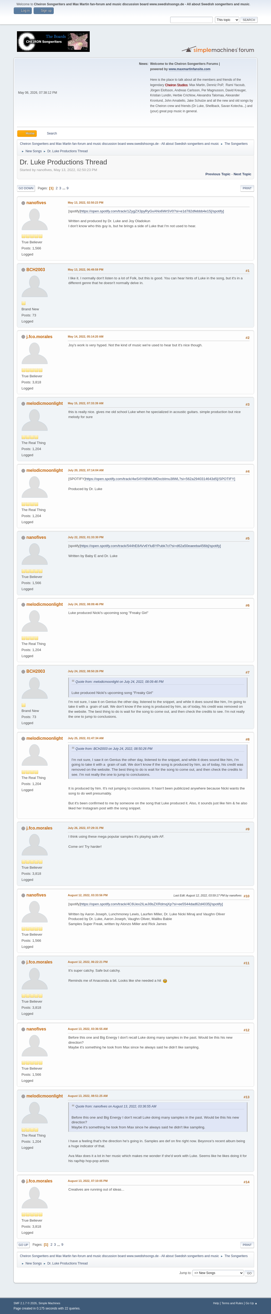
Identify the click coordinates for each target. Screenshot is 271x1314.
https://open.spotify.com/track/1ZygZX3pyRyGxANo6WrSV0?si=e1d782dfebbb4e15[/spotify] (152, 211)
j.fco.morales (39, 336)
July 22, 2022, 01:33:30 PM (85, 537)
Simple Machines (49, 1303)
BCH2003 (35, 269)
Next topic (242, 174)
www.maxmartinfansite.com (189, 69)
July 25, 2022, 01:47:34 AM (85, 738)
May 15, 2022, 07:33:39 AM (85, 403)
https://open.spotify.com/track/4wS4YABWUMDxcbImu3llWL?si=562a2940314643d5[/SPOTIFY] (160, 479)
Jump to (185, 1273)
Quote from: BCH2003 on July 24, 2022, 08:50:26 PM (113, 749)
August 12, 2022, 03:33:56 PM (87, 895)
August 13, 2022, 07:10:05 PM (87, 1180)
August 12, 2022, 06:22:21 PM (87, 961)
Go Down (26, 188)
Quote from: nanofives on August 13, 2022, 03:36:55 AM (115, 1106)
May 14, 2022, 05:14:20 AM (85, 336)
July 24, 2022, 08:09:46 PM (85, 604)
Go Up (23, 1244)
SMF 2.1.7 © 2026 (25, 1303)
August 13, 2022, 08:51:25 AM (88, 1095)
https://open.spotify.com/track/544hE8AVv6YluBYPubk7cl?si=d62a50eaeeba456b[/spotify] (150, 546)
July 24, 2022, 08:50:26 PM (85, 671)
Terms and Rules (232, 1303)
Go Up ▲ (252, 1303)
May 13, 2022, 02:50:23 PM (85, 202)
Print (247, 188)
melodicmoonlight (44, 403)
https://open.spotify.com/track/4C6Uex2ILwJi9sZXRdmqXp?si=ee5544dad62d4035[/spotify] (151, 904)
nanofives (36, 202)
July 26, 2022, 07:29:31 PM (85, 827)
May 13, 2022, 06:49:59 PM (85, 269)
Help (216, 1303)
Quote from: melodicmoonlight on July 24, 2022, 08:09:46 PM (119, 682)
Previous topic (218, 174)
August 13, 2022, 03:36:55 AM (88, 1028)
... (64, 188)
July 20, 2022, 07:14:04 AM (85, 470)
